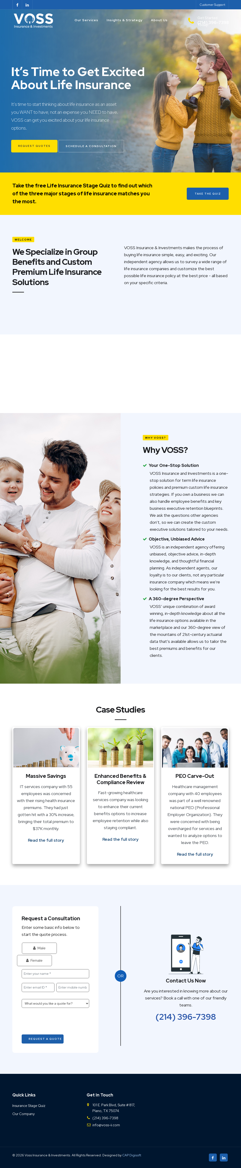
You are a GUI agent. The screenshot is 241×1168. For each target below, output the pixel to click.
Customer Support (212, 5)
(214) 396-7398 (186, 1016)
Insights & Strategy (125, 20)
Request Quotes (34, 146)
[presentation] (57, 1022)
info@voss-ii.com (106, 1125)
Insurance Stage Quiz (28, 1105)
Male (39, 948)
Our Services (86, 20)
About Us (159, 20)
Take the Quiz (208, 193)
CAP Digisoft (131, 1155)
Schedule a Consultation (91, 146)
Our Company (23, 1114)
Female (34, 960)
